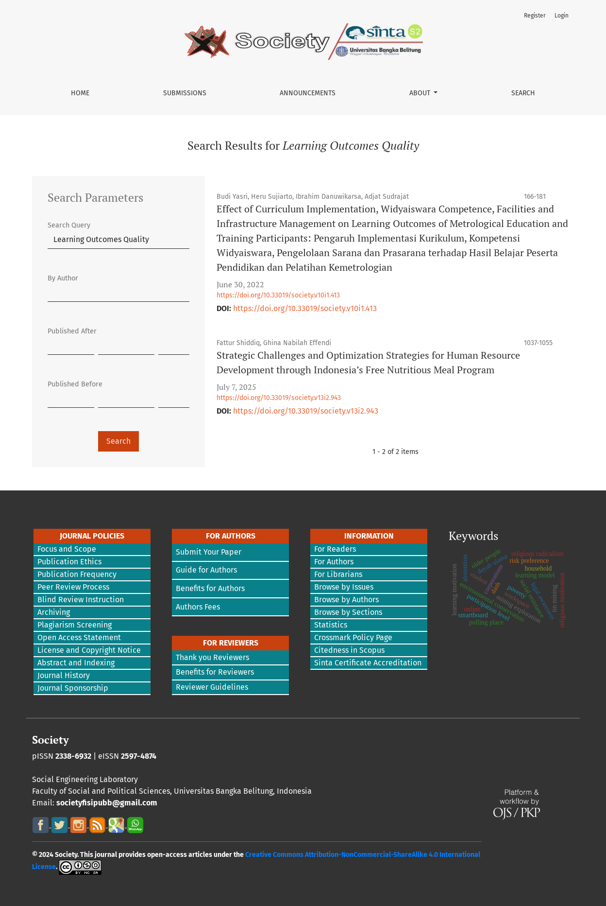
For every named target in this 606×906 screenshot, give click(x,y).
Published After (72, 331)
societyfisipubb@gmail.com (106, 802)
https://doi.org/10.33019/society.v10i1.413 (278, 295)
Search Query (69, 225)
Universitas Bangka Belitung (223, 791)
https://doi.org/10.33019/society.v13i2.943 (279, 398)
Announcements (308, 93)
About (420, 93)
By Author (63, 278)
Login (562, 15)
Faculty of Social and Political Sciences (101, 791)
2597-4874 (138, 756)
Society (50, 740)
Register (535, 15)
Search (523, 93)
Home (80, 93)
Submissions (184, 93)
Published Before (75, 384)
